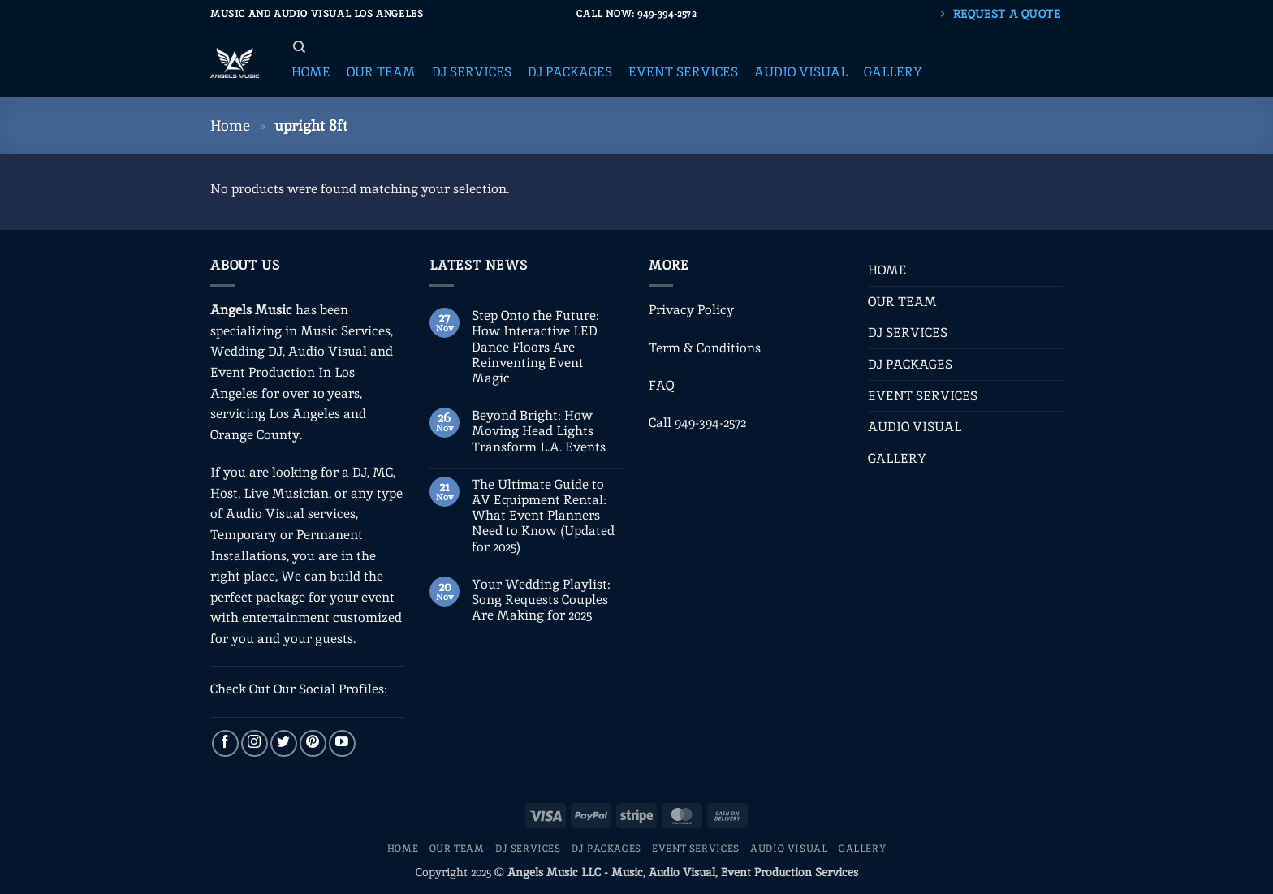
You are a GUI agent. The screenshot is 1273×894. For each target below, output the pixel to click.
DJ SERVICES (907, 332)
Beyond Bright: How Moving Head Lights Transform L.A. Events (539, 431)
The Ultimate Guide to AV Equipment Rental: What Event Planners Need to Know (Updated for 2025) (543, 516)
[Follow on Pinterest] (313, 743)
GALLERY (897, 458)
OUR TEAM (902, 301)
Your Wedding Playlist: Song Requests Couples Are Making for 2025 (541, 600)
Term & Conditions (705, 347)
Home (230, 125)
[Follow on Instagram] (254, 743)
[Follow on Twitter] (283, 743)
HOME (887, 270)
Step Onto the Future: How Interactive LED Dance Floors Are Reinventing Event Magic (535, 347)
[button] (311, 72)
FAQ (661, 385)
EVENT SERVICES (922, 395)
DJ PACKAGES (910, 364)
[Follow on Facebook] (225, 743)
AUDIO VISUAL (914, 426)
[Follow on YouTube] (342, 743)
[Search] (299, 47)
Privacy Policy (691, 309)
